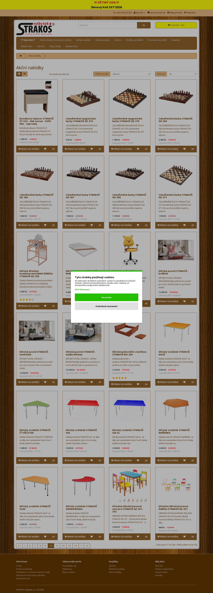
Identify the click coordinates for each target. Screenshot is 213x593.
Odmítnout (106, 315)
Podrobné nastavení (106, 306)
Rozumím (106, 297)
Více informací (82, 289)
